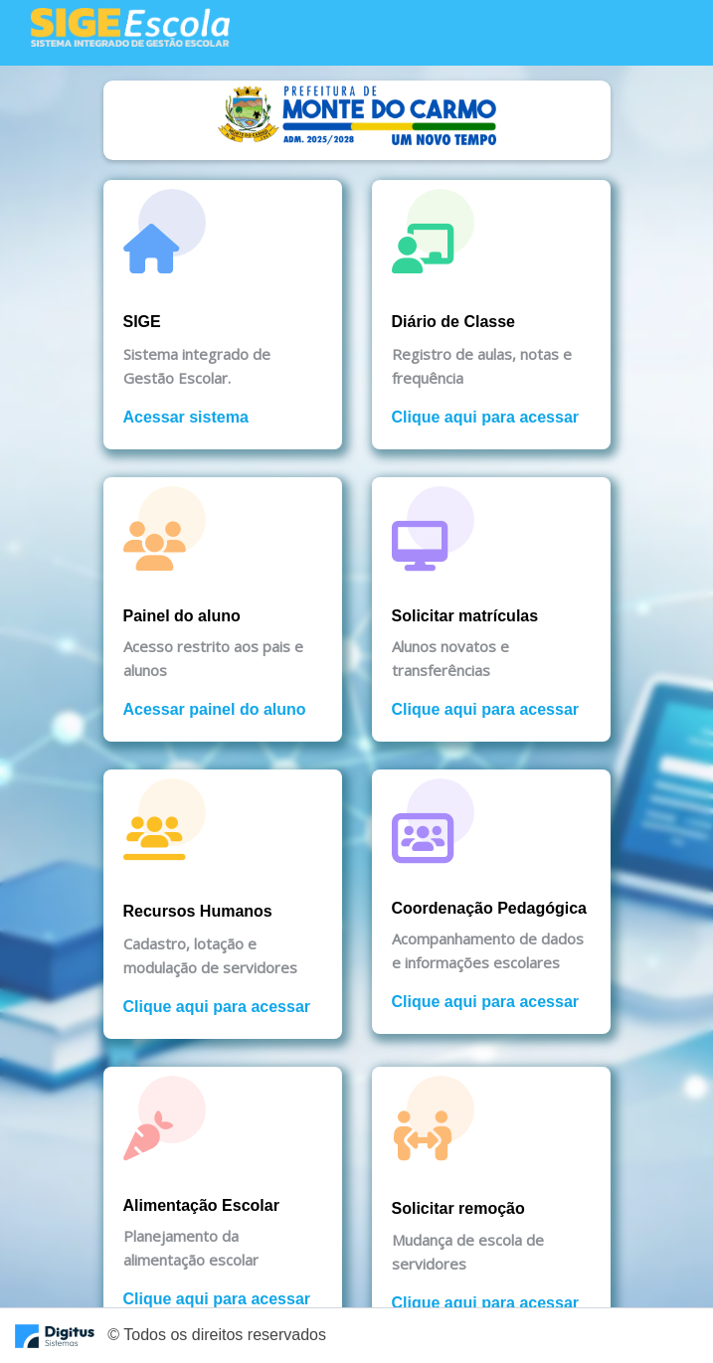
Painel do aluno (182, 615)
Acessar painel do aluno (214, 709)
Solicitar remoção (458, 1208)
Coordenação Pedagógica (490, 908)
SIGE (142, 321)
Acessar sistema (186, 417)
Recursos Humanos (197, 911)
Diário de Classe (454, 321)
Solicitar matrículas (465, 615)
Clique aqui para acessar (486, 417)
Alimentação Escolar (201, 1205)
